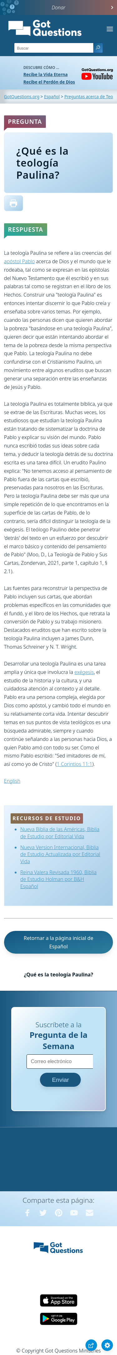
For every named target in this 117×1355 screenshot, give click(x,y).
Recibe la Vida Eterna (45, 74)
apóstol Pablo (19, 261)
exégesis (84, 672)
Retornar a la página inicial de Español (58, 942)
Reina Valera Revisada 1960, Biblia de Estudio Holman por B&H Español (58, 879)
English (12, 780)
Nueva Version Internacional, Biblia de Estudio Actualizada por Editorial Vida (60, 854)
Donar (59, 7)
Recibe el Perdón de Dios (49, 82)
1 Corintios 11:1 (74, 764)
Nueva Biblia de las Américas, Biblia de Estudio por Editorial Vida (60, 833)
